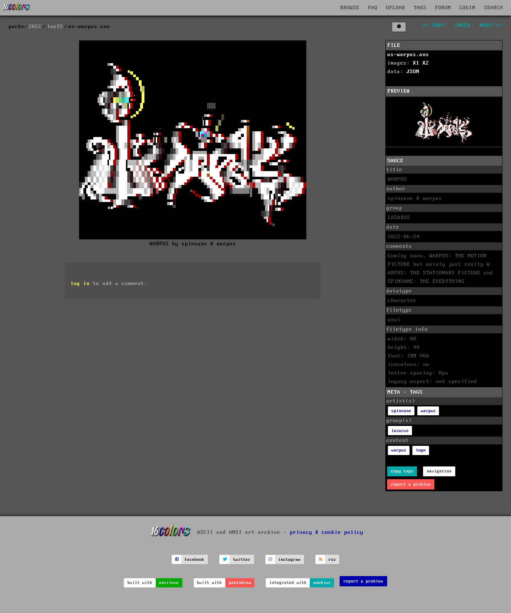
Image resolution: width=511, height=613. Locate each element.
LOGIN (468, 8)
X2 (426, 63)
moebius (322, 582)
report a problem (411, 484)
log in (80, 283)
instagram (289, 559)
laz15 (55, 26)
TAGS (420, 8)
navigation (439, 471)
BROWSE (349, 8)
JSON (413, 72)
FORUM (443, 8)
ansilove (169, 582)
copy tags (402, 471)
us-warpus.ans (408, 55)
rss (332, 559)
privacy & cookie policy (326, 532)
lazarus (400, 430)
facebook (194, 559)
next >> (491, 25)
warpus (428, 411)
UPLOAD (395, 8)
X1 (416, 63)
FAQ (373, 8)
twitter (242, 559)
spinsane (401, 411)
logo (421, 450)
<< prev (434, 25)
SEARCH (493, 8)
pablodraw (240, 582)
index (463, 25)
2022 (35, 26)
